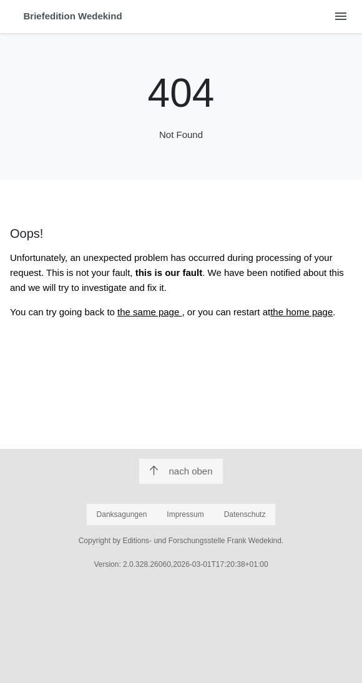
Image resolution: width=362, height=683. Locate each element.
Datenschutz (245, 514)
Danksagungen (122, 514)
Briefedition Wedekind (73, 16)
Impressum (185, 514)
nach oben (180, 471)
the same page (149, 312)
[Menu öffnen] (340, 16)
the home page (301, 312)
